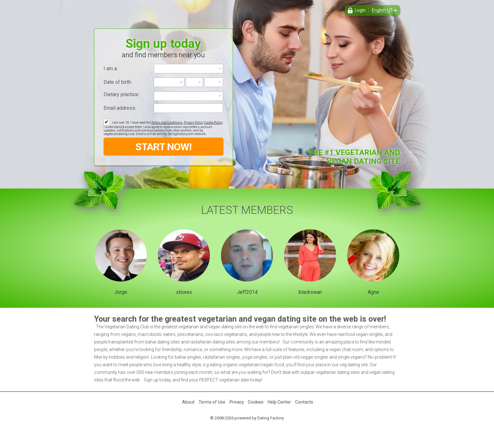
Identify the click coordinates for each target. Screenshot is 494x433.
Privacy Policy (193, 122)
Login (360, 10)
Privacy (236, 402)
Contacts (304, 402)
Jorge (120, 292)
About (188, 402)
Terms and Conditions (166, 122)
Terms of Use (212, 402)
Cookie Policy (213, 122)
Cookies (256, 402)
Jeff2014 (247, 292)
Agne (373, 292)
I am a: (111, 68)
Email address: (120, 108)
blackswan (310, 292)
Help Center (279, 402)
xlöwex (184, 292)
